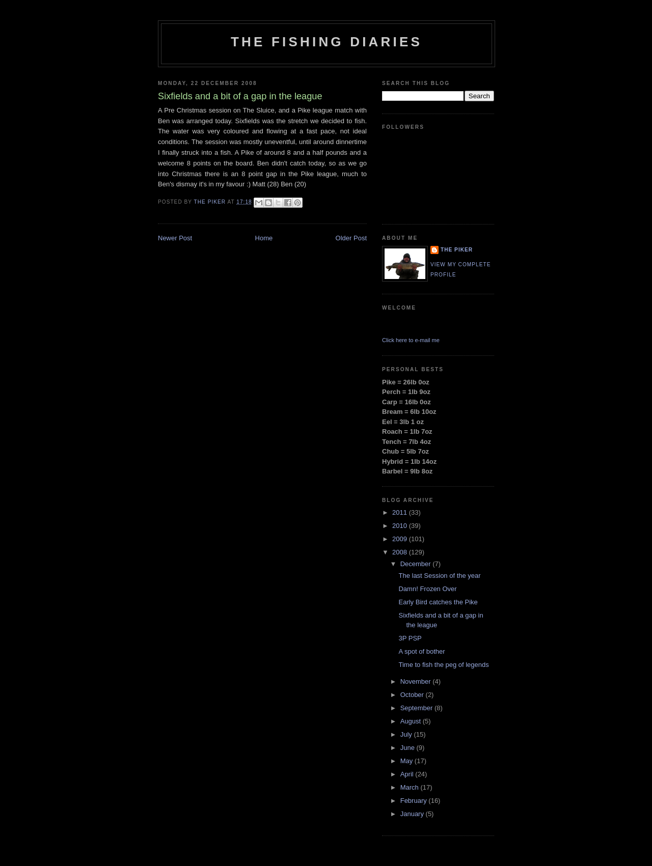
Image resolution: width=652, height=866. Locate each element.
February (414, 800)
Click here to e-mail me (411, 340)
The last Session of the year (439, 575)
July (407, 734)
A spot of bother (421, 651)
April (408, 774)
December (416, 564)
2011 (400, 512)
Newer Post (175, 238)
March (410, 787)
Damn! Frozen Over (427, 589)
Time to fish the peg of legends (443, 664)
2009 (400, 539)
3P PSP (409, 638)
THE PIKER (457, 250)
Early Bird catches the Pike (437, 602)
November (416, 681)
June (408, 747)
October (413, 695)
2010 (400, 525)
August (411, 721)
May (407, 761)
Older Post (351, 238)
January (413, 814)
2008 (400, 552)
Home (264, 238)
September (417, 708)
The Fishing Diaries (326, 41)
